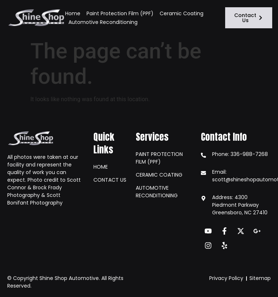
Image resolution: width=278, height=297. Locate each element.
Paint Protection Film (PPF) (120, 13)
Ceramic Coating (181, 13)
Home (72, 13)
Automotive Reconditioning (103, 22)
